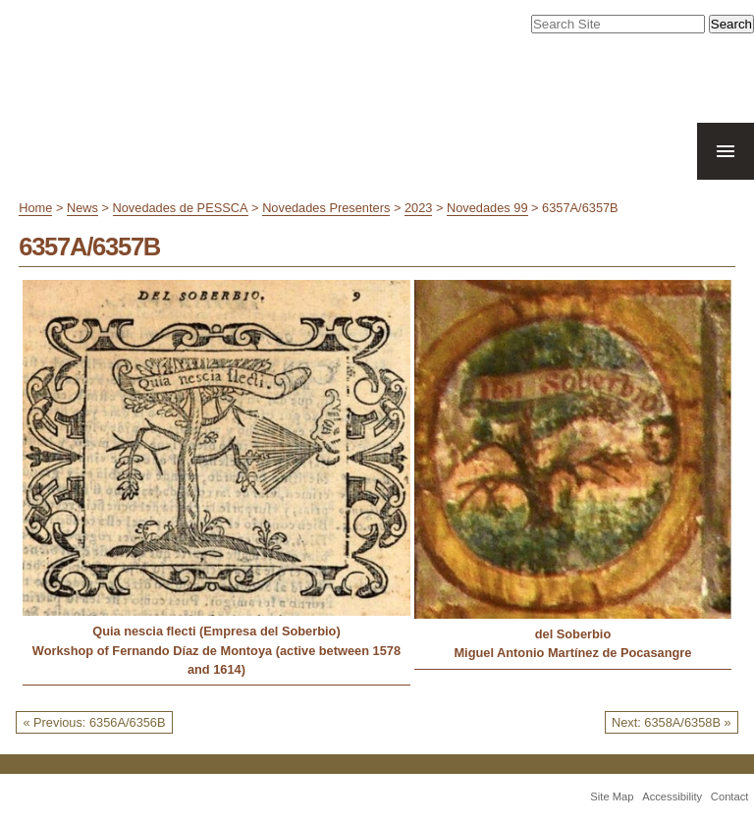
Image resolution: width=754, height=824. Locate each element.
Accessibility (672, 796)
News (82, 207)
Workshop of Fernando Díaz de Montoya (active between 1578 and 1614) (216, 660)
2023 (418, 207)
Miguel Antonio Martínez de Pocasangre (572, 652)
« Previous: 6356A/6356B (94, 722)
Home (35, 207)
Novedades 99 (487, 207)
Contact (730, 796)
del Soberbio (573, 634)
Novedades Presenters (326, 207)
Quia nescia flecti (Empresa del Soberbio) (216, 631)
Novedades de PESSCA (180, 207)
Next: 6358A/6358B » (671, 722)
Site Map (611, 796)
